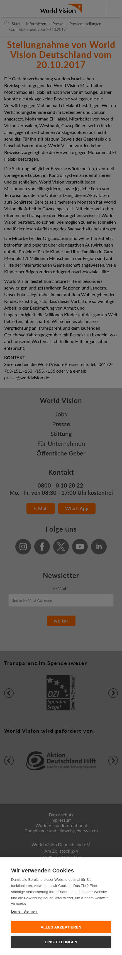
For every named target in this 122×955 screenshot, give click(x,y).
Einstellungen (61, 942)
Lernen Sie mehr (24, 911)
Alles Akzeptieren (61, 927)
